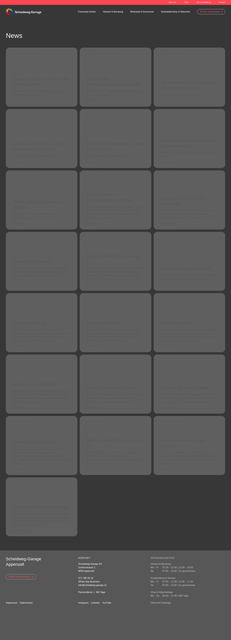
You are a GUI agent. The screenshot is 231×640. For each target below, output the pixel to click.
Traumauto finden (87, 11)
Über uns (172, 2)
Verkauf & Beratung (113, 11)
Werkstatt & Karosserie (142, 11)
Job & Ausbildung (203, 2)
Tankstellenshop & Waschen (175, 11)
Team (186, 2)
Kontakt (222, 2)
